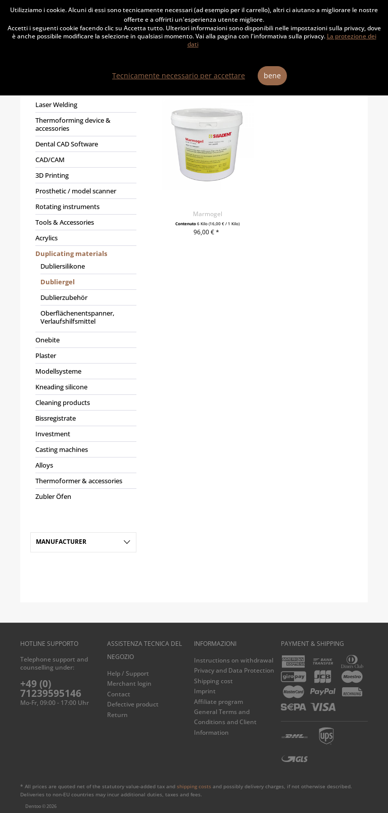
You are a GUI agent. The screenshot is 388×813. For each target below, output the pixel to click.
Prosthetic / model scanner (75, 190)
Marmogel (207, 214)
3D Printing (52, 175)
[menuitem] (83, 298)
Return (117, 714)
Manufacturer (61, 541)
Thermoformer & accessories (78, 480)
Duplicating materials (71, 253)
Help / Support (128, 673)
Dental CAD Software (66, 143)
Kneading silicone (61, 386)
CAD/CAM (50, 159)
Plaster (45, 355)
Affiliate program (218, 701)
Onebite (47, 339)
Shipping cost (213, 681)
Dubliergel (57, 281)
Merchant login (129, 683)
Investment (52, 433)
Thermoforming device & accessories (73, 124)
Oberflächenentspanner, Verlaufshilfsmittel (77, 317)
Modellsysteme (58, 371)
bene (272, 75)
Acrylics (46, 237)
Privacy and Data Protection (234, 670)
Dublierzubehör (63, 297)
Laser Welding (56, 104)
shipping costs (194, 786)
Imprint (205, 691)
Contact (118, 694)
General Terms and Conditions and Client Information (225, 722)
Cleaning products (62, 402)
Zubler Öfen (53, 496)
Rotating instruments (67, 206)
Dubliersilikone (62, 266)
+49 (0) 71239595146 (50, 688)
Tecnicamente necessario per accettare (178, 75)
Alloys (44, 465)
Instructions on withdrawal (233, 660)
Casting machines (61, 449)
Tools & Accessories (64, 222)
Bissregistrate (55, 418)
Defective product (133, 704)
